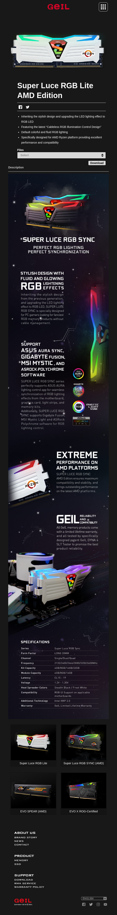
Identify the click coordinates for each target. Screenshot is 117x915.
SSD (17, 864)
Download (97, 163)
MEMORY (21, 860)
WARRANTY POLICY (29, 887)
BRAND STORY (25, 837)
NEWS (19, 841)
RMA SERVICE (25, 883)
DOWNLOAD (23, 879)
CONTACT (21, 844)
